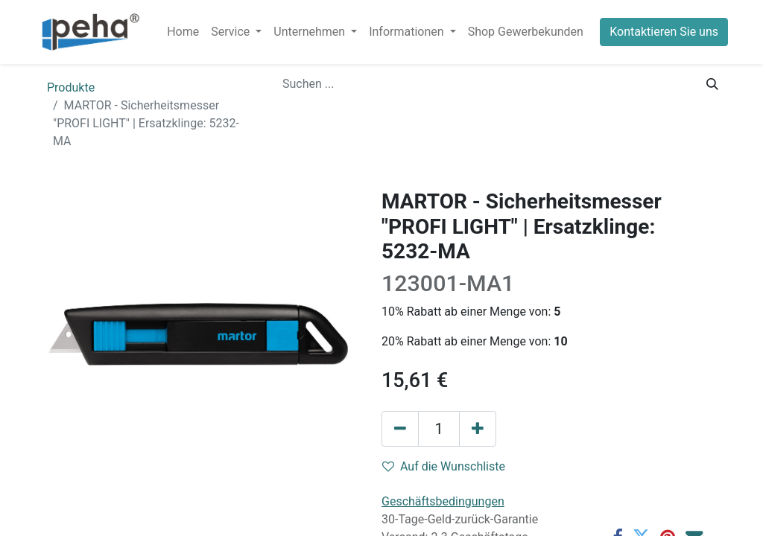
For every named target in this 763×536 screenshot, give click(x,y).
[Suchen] (712, 84)
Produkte (71, 87)
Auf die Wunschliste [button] (443, 466)
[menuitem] (183, 32)
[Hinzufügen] (477, 429)
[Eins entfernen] (400, 429)
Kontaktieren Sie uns (664, 32)
